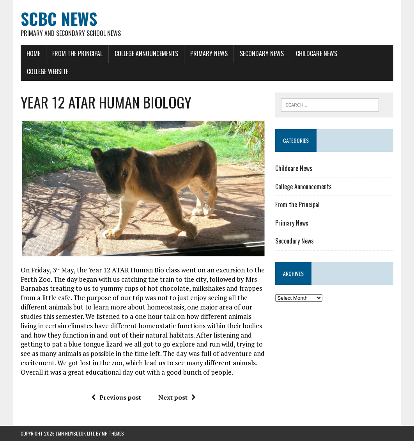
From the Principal (77, 53)
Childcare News (316, 53)
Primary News (209, 53)
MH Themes (113, 433)
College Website (47, 71)
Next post (177, 397)
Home (33, 53)
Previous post (116, 397)
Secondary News (262, 53)
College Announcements (146, 53)
